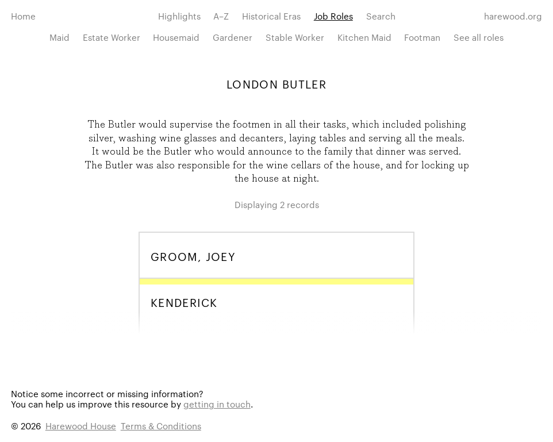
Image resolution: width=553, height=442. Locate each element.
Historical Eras (271, 16)
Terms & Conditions (161, 426)
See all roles (479, 37)
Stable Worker (295, 37)
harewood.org (513, 16)
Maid (59, 37)
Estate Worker (111, 37)
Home (23, 16)
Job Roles (333, 16)
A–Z (221, 16)
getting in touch (217, 404)
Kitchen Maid (364, 37)
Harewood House (80, 426)
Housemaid (176, 37)
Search (380, 16)
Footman (422, 37)
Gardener (232, 37)
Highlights (179, 16)
